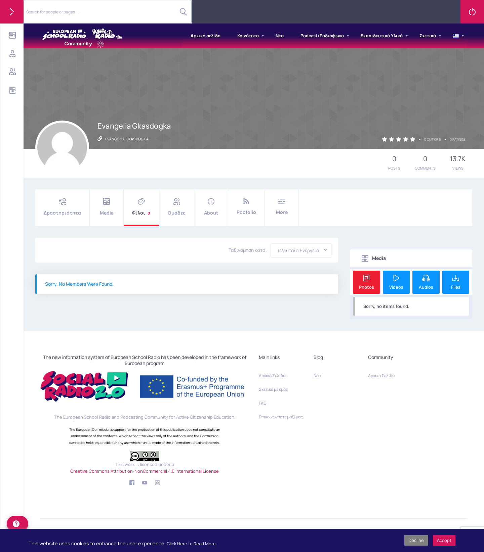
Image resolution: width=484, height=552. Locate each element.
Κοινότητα (248, 36)
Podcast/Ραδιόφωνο (322, 36)
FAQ (263, 403)
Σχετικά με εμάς (273, 389)
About (211, 207)
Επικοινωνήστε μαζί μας (281, 417)
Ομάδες (177, 207)
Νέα (280, 36)
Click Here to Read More (191, 544)
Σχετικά (427, 36)
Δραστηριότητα (62, 207)
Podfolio (246, 206)
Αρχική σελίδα (205, 36)
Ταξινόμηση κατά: (248, 250)
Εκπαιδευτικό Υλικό (382, 36)
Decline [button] (416, 540)
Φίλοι (141, 207)
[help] (17, 524)
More (281, 206)
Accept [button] (444, 540)
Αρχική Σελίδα (272, 375)
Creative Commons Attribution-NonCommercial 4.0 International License (144, 471)
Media (106, 207)
